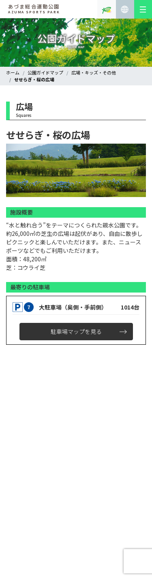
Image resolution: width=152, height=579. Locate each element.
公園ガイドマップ (45, 72)
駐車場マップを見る (76, 331)
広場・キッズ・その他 (93, 72)
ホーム (12, 72)
